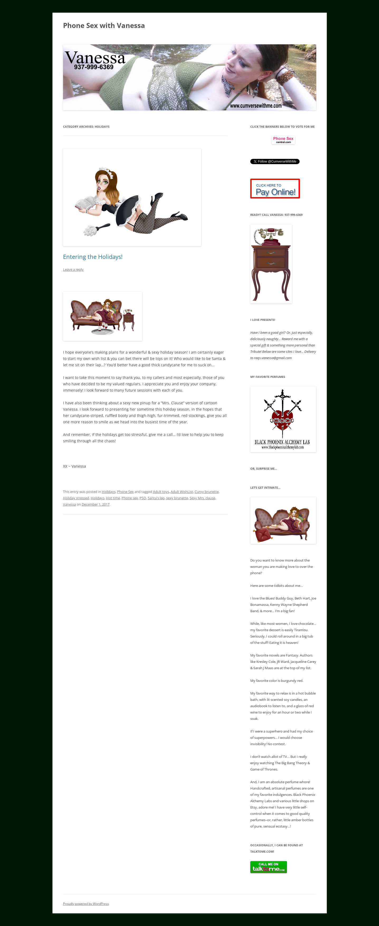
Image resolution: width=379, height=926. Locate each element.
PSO (143, 498)
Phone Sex (125, 491)
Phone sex (130, 498)
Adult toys (161, 491)
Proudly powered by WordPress (86, 903)
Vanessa (69, 504)
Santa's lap (156, 498)
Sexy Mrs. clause (202, 498)
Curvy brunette (207, 491)
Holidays (109, 491)
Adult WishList (182, 491)
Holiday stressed (76, 498)
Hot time (113, 498)
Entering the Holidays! (93, 256)
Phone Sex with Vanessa (104, 25)
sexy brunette (177, 498)
